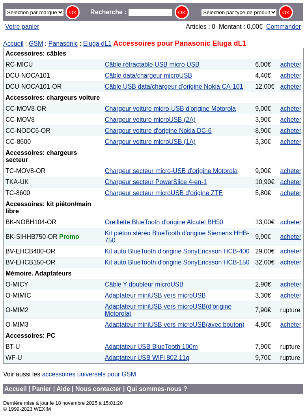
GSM (36, 43)
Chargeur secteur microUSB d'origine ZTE (164, 193)
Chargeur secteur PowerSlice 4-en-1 (156, 182)
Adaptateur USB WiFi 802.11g (147, 357)
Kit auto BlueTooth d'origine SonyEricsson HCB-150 (177, 262)
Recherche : (131, 12)
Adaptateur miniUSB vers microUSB (155, 295)
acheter (290, 64)
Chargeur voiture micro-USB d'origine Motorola (170, 108)
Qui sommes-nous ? (157, 388)
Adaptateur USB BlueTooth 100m (151, 346)
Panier (41, 388)
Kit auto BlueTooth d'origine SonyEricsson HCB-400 (177, 251)
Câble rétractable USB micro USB (152, 64)
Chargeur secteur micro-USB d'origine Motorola (171, 171)
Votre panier (22, 26)
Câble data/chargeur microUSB (148, 75)
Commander (283, 26)
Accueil (13, 43)
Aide (63, 388)
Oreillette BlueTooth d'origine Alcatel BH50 (164, 222)
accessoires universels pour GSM (89, 374)
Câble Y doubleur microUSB (144, 284)
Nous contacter (98, 388)
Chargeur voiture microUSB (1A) (150, 141)
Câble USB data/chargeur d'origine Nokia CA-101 (174, 86)
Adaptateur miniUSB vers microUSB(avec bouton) (174, 324)
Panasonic (63, 43)
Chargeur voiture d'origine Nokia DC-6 (158, 130)
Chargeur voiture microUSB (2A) (150, 119)
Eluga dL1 (97, 43)
